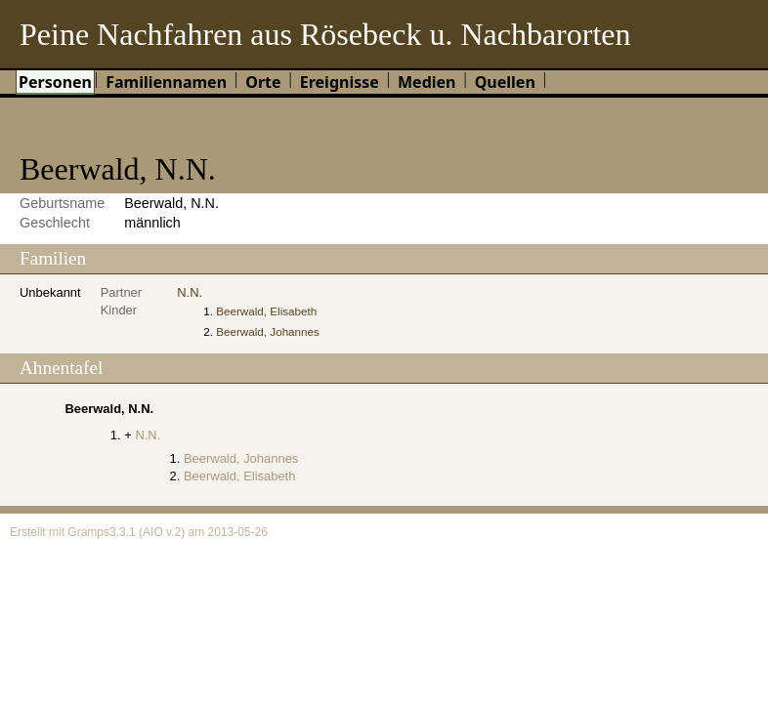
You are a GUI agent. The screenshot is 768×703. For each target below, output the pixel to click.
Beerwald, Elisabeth (266, 311)
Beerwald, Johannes (268, 331)
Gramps (88, 532)
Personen (55, 82)
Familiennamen (166, 82)
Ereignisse (339, 82)
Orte (262, 82)
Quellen (505, 82)
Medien (427, 82)
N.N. (189, 292)
